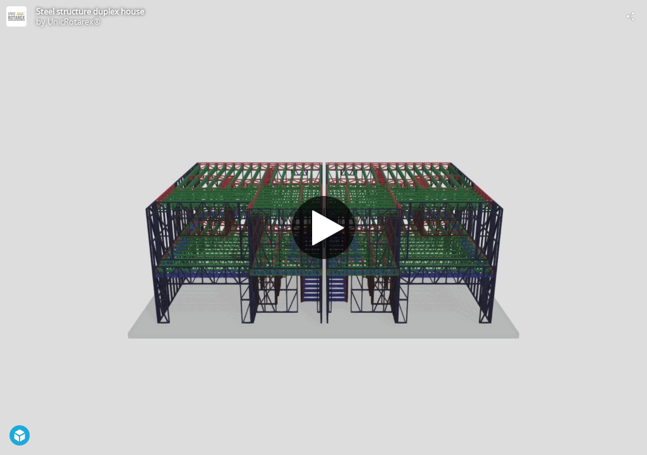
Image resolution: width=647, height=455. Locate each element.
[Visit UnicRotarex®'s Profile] (16, 16)
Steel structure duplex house (90, 11)
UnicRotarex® (73, 21)
